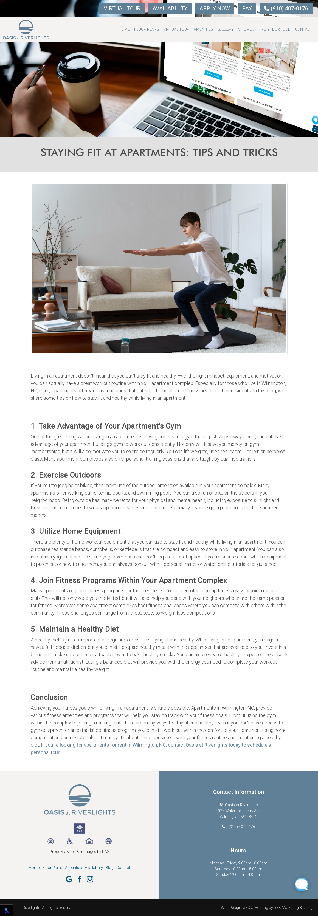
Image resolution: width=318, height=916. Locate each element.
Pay (247, 8)
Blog (110, 867)
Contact (304, 29)
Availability (170, 8)
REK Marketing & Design (294, 907)
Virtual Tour (122, 8)
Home (124, 29)
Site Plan (247, 29)
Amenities (203, 29)
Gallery (226, 29)
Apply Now (214, 8)
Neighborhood (276, 29)
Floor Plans (146, 29)
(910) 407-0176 (286, 8)
